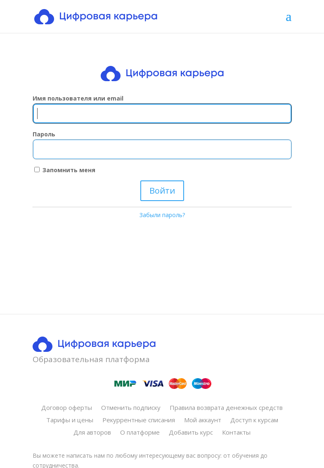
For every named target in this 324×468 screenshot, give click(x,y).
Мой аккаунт (202, 420)
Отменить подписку (131, 408)
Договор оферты (66, 408)
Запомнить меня (64, 170)
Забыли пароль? (162, 215)
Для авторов (92, 432)
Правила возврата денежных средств (226, 408)
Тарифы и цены (69, 420)
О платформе (140, 432)
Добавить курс (191, 432)
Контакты (236, 432)
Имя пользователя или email (78, 98)
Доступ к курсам (254, 420)
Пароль (44, 134)
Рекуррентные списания (138, 420)
